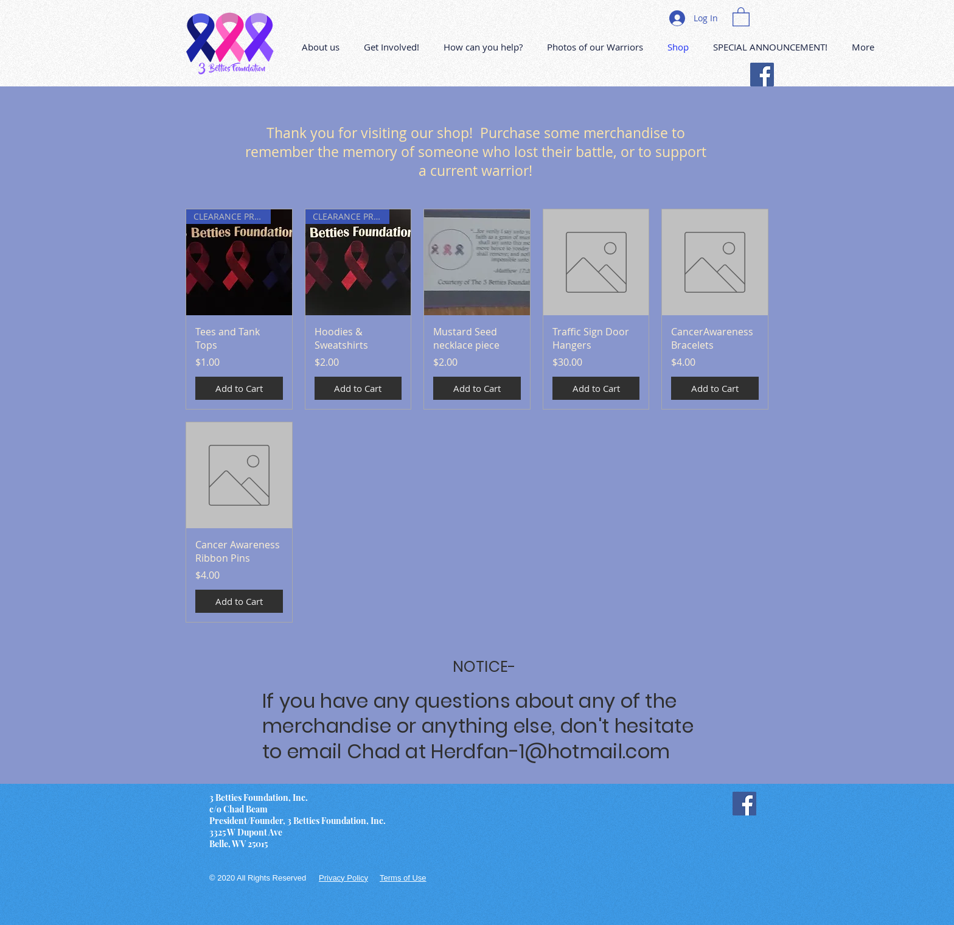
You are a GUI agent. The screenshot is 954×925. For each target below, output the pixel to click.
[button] (741, 16)
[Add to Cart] (239, 388)
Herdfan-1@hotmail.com (550, 751)
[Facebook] (762, 74)
